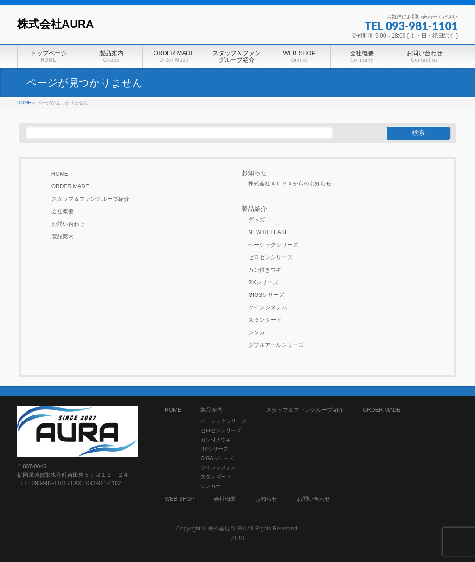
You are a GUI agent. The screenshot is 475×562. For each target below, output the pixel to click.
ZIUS (237, 538)
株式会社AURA (55, 24)
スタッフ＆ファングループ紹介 (90, 199)
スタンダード (265, 320)
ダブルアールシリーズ (276, 345)
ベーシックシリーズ (273, 245)
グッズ (256, 220)
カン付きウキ (265, 270)
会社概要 (62, 211)
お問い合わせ (68, 224)
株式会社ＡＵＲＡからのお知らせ (290, 183)
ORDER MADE (70, 186)
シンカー (259, 332)
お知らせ (254, 172)
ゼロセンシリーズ (270, 257)
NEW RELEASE (268, 232)
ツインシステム (267, 307)
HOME (59, 174)
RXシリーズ (263, 282)
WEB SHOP (180, 499)
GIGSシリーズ (266, 295)
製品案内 (62, 236)
